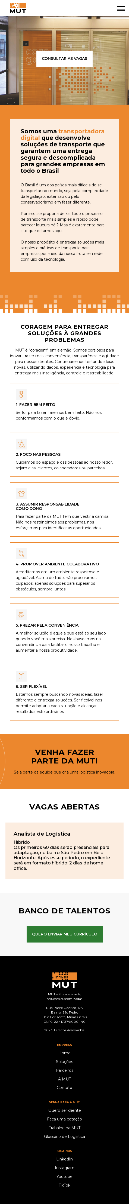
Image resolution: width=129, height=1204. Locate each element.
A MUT (64, 1079)
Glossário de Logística (64, 1136)
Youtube (64, 1176)
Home (64, 1053)
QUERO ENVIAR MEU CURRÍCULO (64, 934)
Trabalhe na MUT (64, 1128)
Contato (64, 1087)
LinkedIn (64, 1159)
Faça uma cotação (64, 1119)
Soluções (64, 1062)
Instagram (64, 1168)
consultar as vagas (64, 58)
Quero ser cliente (64, 1110)
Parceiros (64, 1070)
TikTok (64, 1185)
